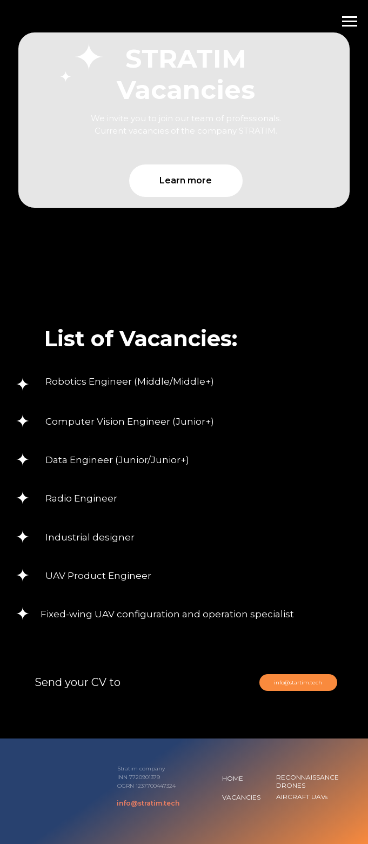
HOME (232, 778)
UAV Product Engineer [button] (98, 575)
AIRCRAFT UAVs (301, 797)
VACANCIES (241, 797)
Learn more (185, 180)
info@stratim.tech (148, 803)
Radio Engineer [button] (81, 498)
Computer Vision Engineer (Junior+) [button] (129, 421)
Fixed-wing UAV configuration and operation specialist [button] (167, 614)
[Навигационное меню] (349, 21)
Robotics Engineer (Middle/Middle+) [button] (129, 381)
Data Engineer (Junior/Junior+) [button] (117, 459)
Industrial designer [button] (90, 537)
